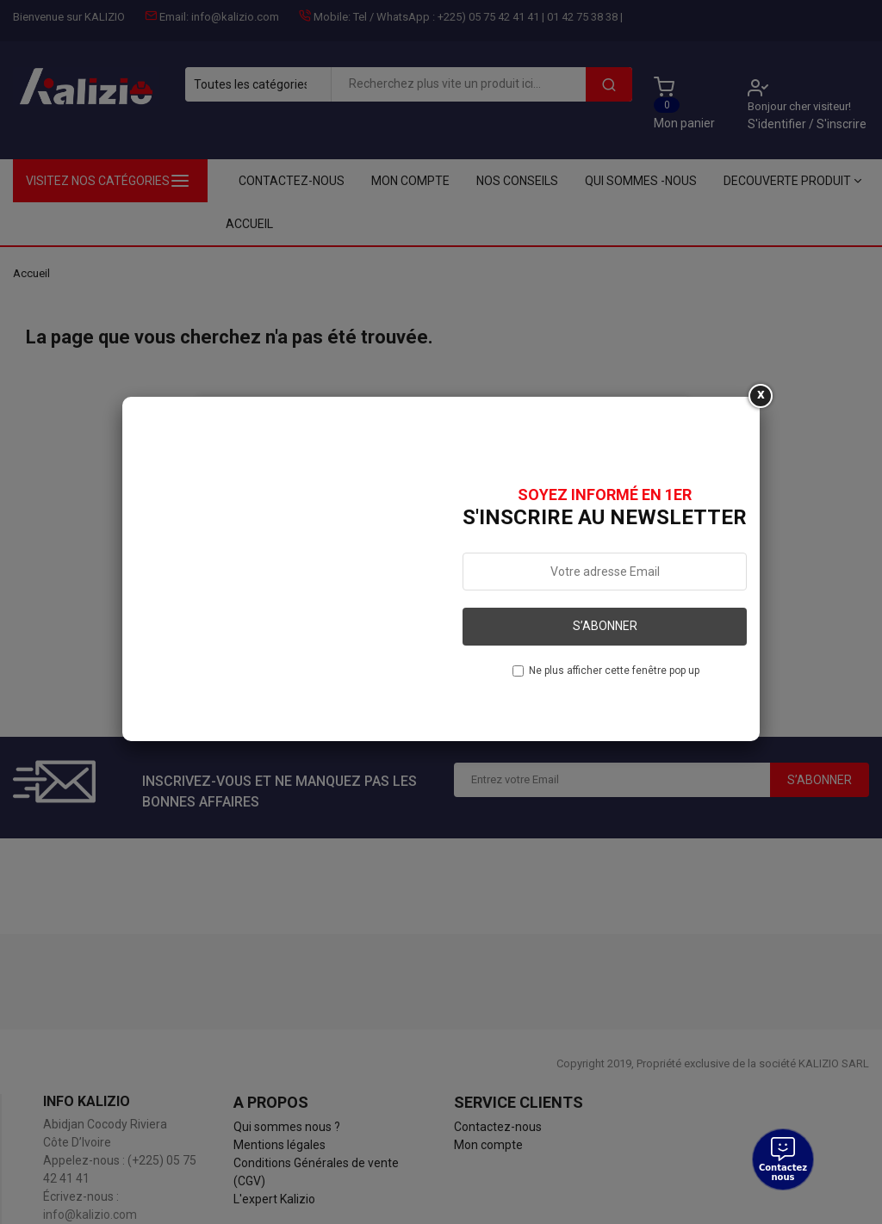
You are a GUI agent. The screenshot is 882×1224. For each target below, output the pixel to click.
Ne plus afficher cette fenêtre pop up (614, 671)
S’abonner (605, 626)
